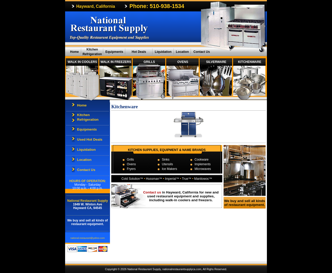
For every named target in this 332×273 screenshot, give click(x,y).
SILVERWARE (216, 62)
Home (74, 52)
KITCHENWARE (249, 62)
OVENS (182, 62)
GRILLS (149, 62)
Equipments (114, 52)
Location (182, 52)
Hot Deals (139, 52)
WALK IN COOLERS (82, 62)
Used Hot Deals (89, 139)
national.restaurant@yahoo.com (87, 238)
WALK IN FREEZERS (115, 62)
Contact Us (201, 52)
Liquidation (163, 52)
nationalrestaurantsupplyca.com (181, 269)
